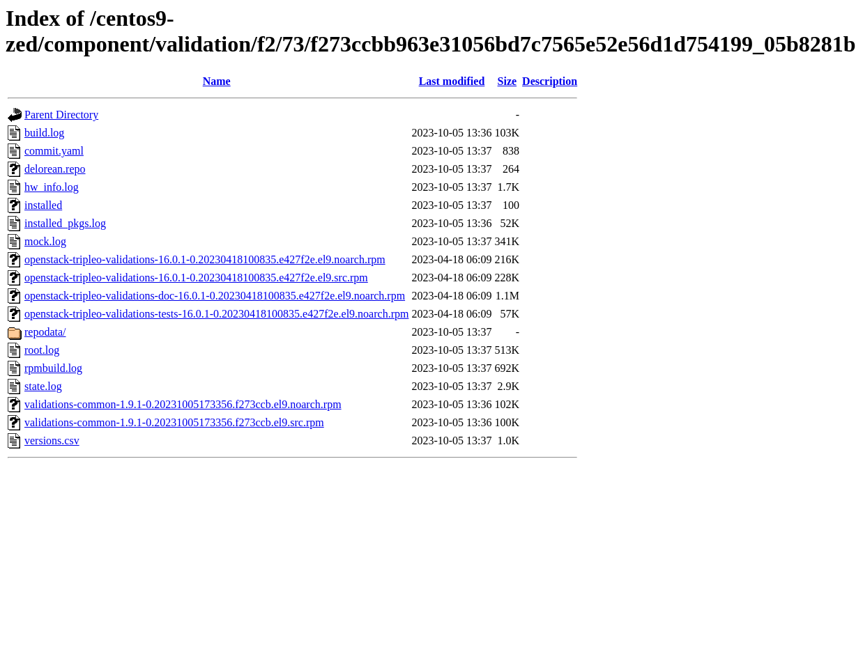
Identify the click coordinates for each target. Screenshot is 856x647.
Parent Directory (61, 114)
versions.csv (51, 440)
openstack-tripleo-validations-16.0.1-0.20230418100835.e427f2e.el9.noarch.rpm (204, 259)
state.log (43, 386)
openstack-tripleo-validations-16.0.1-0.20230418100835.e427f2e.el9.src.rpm (196, 277)
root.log (41, 350)
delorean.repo (55, 169)
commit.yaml (54, 151)
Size (507, 81)
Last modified (452, 81)
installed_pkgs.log (65, 223)
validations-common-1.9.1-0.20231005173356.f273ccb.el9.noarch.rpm (183, 404)
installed (43, 205)
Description (549, 81)
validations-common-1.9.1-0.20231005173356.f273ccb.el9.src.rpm (174, 422)
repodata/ (45, 332)
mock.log (45, 241)
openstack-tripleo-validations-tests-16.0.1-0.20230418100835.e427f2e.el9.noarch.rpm (216, 314)
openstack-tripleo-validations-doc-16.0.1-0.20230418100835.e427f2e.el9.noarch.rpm (214, 296)
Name (217, 81)
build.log (44, 133)
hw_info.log (51, 187)
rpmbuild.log (53, 368)
